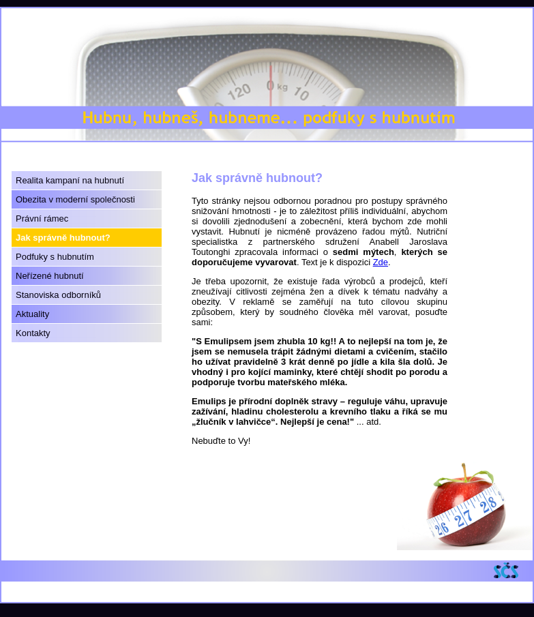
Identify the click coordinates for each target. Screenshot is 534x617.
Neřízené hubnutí (50, 276)
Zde (380, 262)
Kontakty (33, 333)
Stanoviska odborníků (58, 295)
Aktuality (32, 314)
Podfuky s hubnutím (55, 257)
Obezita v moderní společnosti (75, 199)
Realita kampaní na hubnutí (70, 180)
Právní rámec (42, 218)
